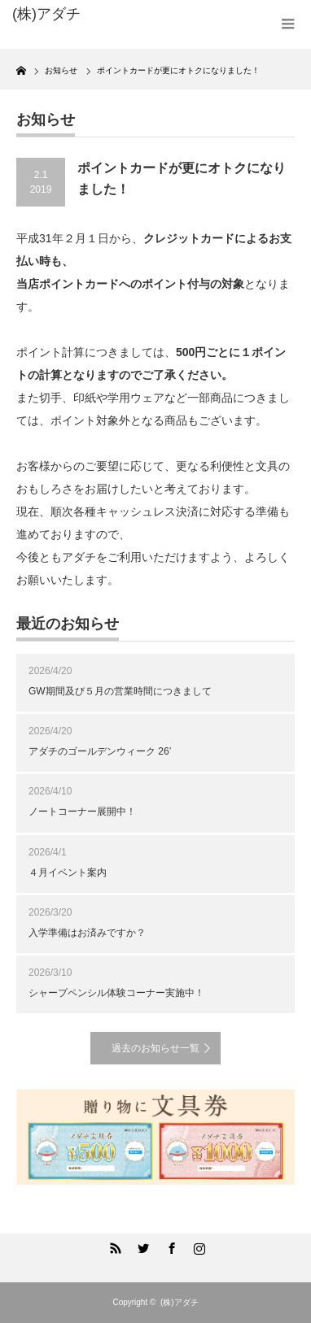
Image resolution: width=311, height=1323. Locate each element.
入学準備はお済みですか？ (87, 932)
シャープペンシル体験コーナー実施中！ (116, 993)
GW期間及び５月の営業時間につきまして (120, 691)
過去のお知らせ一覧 (155, 1048)
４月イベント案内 (67, 872)
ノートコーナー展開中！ (82, 811)
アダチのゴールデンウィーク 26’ (99, 751)
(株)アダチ (179, 1302)
